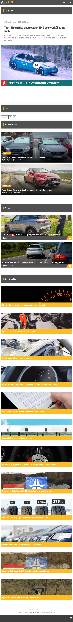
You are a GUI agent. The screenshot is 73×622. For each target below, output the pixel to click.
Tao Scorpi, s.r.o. (41, 610)
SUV (14, 117)
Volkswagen (4, 117)
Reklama (20, 612)
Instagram (71, 618)
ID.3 (10, 117)
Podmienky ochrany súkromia (48, 612)
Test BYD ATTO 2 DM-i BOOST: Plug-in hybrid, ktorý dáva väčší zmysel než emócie (31, 234)
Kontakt (25, 612)
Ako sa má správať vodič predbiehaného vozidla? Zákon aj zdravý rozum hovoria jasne (33, 262)
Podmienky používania (33, 612)
